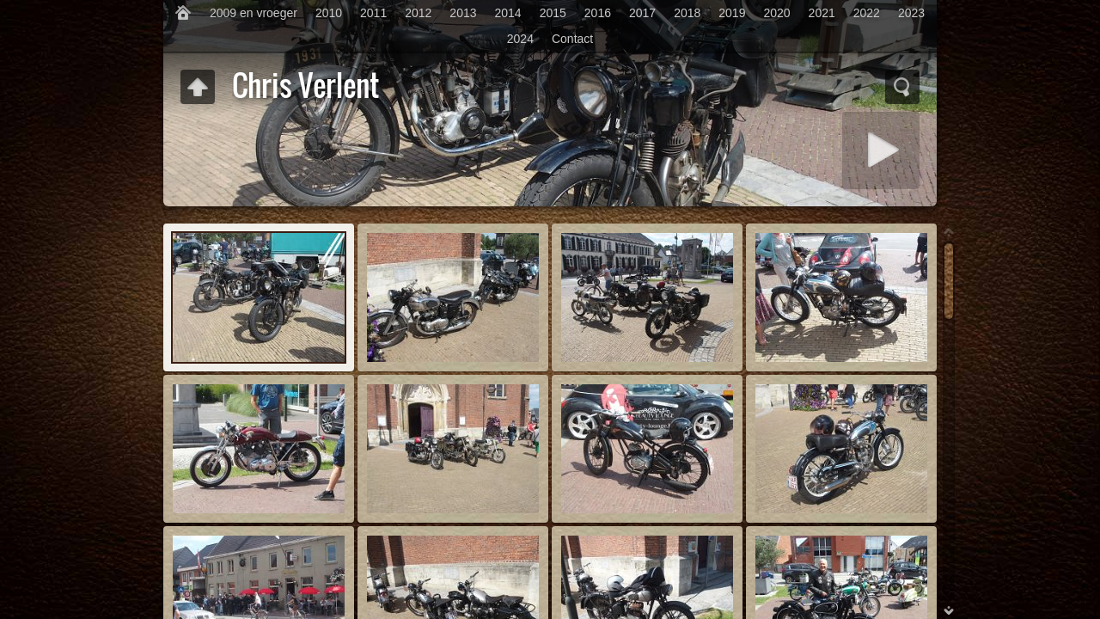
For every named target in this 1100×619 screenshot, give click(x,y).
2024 (520, 39)
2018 (687, 13)
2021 (822, 13)
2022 (866, 13)
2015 (553, 13)
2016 (597, 13)
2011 (373, 13)
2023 (911, 13)
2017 (642, 13)
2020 (776, 13)
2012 (418, 13)
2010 (328, 13)
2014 (508, 13)
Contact (572, 39)
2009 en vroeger (253, 13)
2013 (462, 13)
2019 (731, 13)
